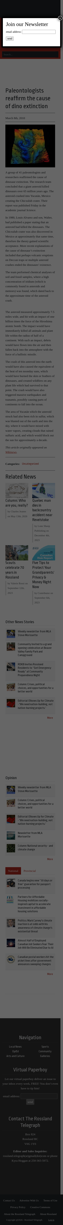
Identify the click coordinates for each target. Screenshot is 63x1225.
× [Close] (60, 18)
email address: (13, 31)
